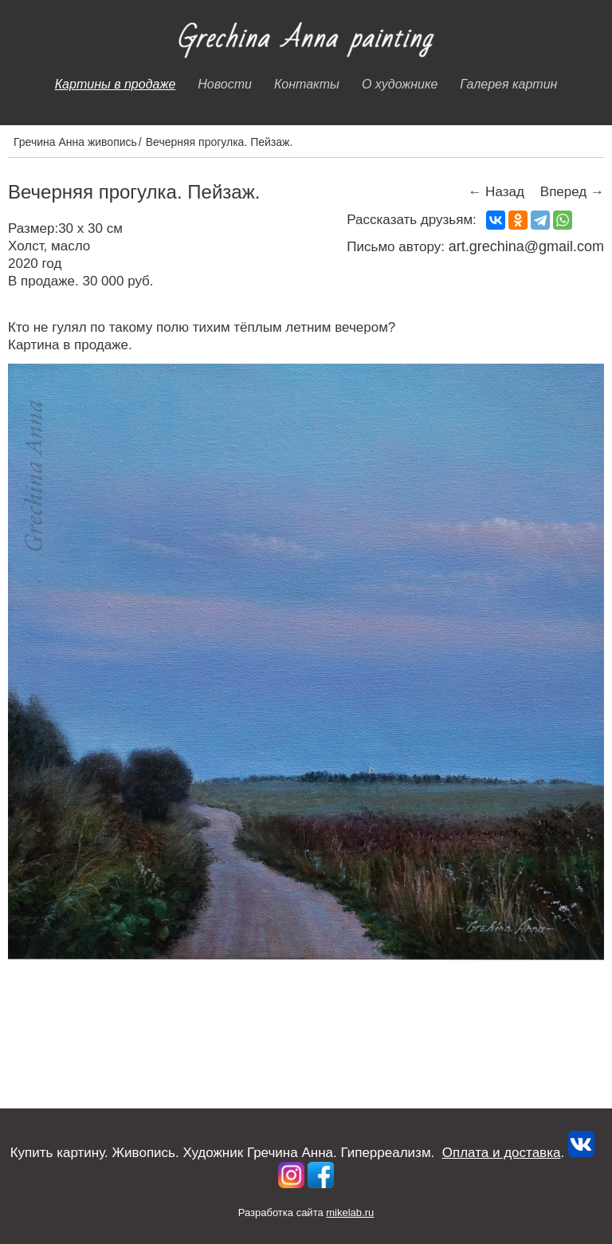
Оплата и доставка (501, 1152)
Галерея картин (508, 84)
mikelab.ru (350, 1212)
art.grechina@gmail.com (526, 246)
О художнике (399, 84)
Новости (225, 84)
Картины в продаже (115, 84)
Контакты (306, 84)
